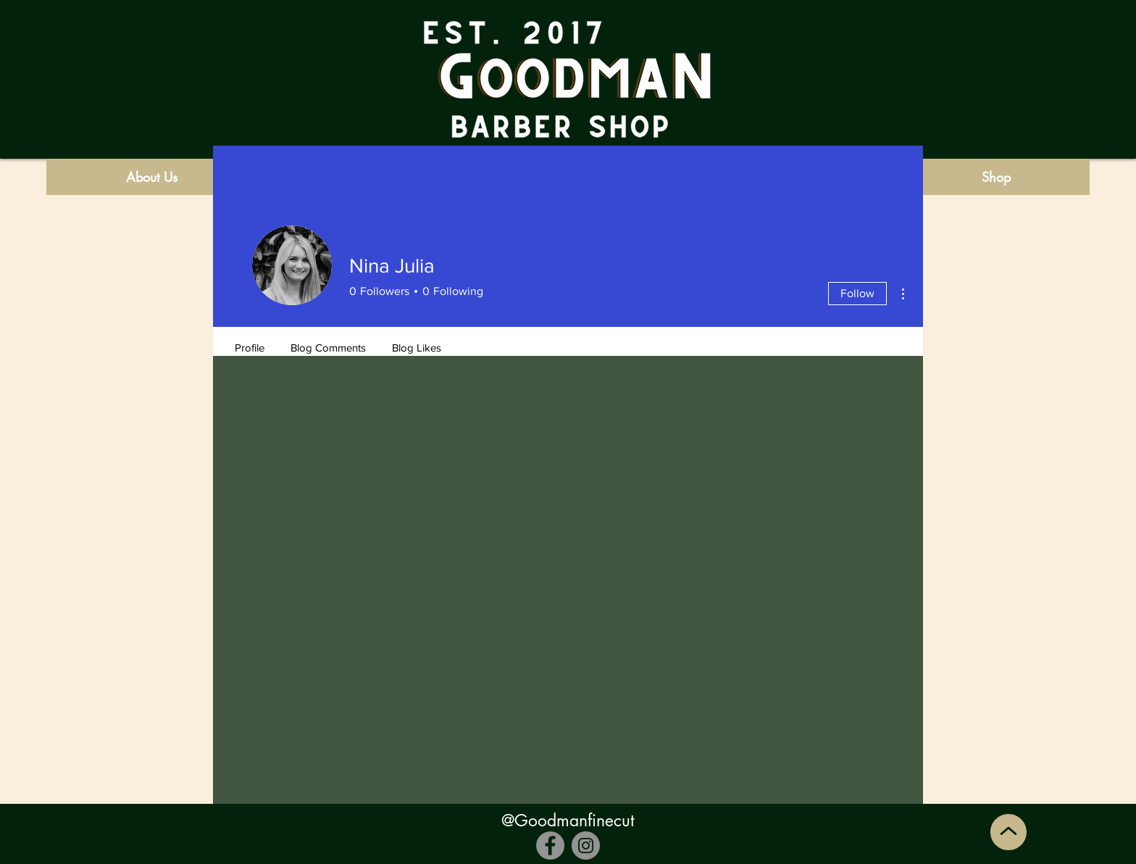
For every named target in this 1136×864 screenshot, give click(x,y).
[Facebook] (550, 845)
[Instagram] (586, 845)
